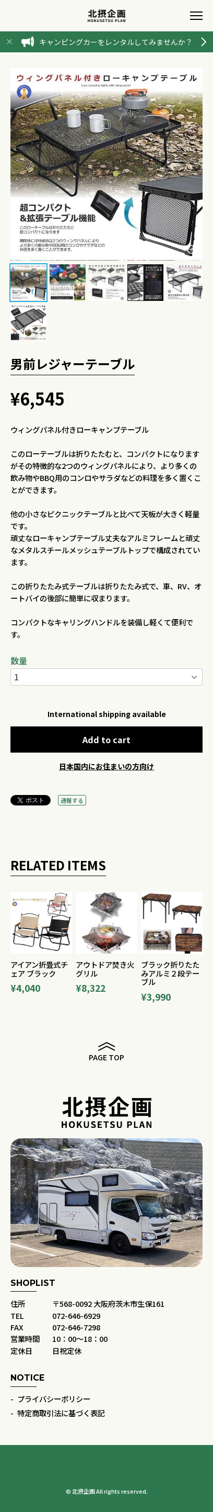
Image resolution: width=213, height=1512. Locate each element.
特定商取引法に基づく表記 (61, 1412)
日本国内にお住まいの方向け (106, 766)
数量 (18, 660)
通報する (72, 800)
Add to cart (106, 739)
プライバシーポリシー (53, 1398)
